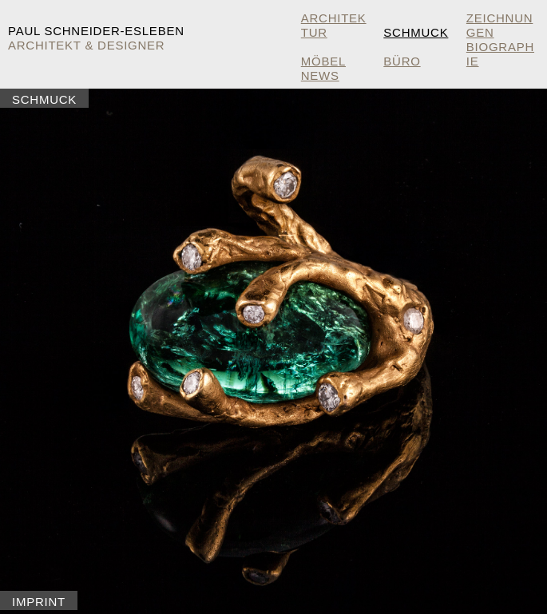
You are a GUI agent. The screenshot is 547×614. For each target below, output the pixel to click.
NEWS (320, 75)
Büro (401, 61)
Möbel (323, 61)
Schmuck (415, 32)
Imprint (38, 601)
